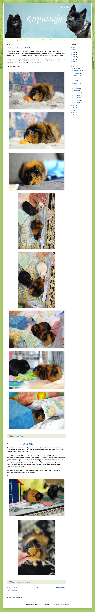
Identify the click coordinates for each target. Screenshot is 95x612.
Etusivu (36, 587)
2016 (74, 107)
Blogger (67, 604)
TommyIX (53, 604)
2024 (74, 52)
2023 (74, 54)
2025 (74, 49)
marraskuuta (77, 70)
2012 (74, 112)
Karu (22, 39)
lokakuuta (77, 73)
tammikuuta (77, 102)
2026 (74, 47)
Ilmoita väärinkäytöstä (14, 597)
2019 (74, 64)
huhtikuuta (77, 95)
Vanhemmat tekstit (60, 587)
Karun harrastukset (32, 39)
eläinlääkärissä (19, 582)
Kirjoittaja (77, 39)
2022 (74, 57)
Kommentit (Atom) (15, 590)
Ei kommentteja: (18, 435)
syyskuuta (77, 83)
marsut (17, 436)
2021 (74, 59)
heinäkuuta (77, 88)
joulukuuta (77, 68)
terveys (21, 436)
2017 (74, 105)
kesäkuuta (77, 90)
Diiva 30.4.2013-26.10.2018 (18, 48)
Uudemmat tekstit (12, 587)
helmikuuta (77, 100)
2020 (74, 61)
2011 (74, 114)
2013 (74, 110)
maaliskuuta (77, 97)
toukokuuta (77, 93)
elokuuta (76, 86)
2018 (74, 66)
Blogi (16, 39)
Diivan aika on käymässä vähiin (20, 444)
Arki (14, 436)
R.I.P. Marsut (67, 39)
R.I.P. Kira (44, 39)
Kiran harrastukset (55, 39)
